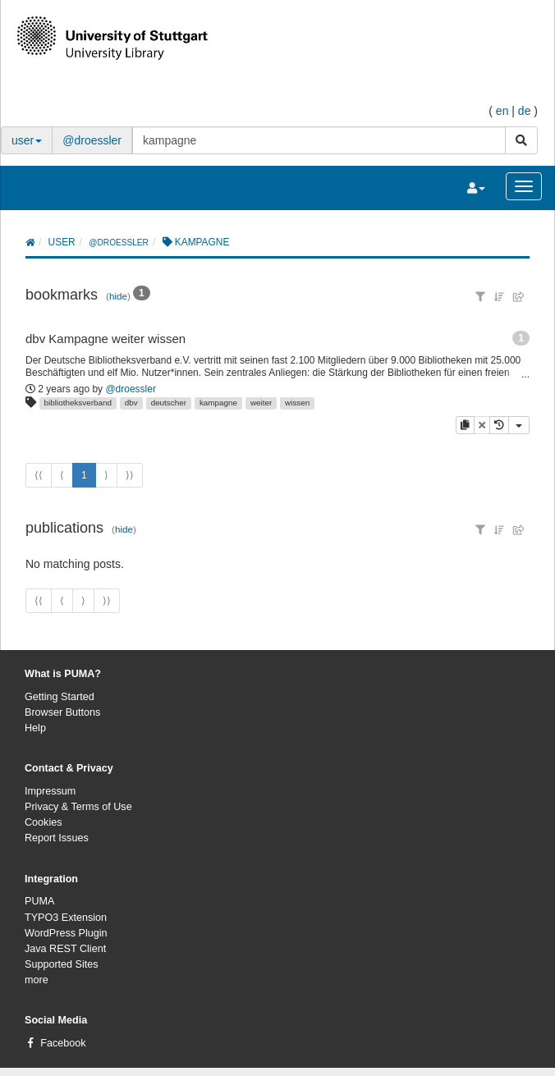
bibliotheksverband (78, 402)
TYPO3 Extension (66, 917)
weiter (261, 402)
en (502, 110)
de (524, 110)
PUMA (39, 901)
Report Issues (57, 838)
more (36, 980)
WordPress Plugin (66, 933)
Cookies (43, 822)
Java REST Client (65, 949)
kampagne (218, 402)
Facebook (62, 1043)
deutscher (168, 402)
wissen (297, 402)
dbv (131, 402)
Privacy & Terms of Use (78, 807)
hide (118, 296)
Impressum (50, 791)
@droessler (92, 140)
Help (35, 728)
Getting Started (59, 697)
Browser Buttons (62, 712)
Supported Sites (62, 964)
